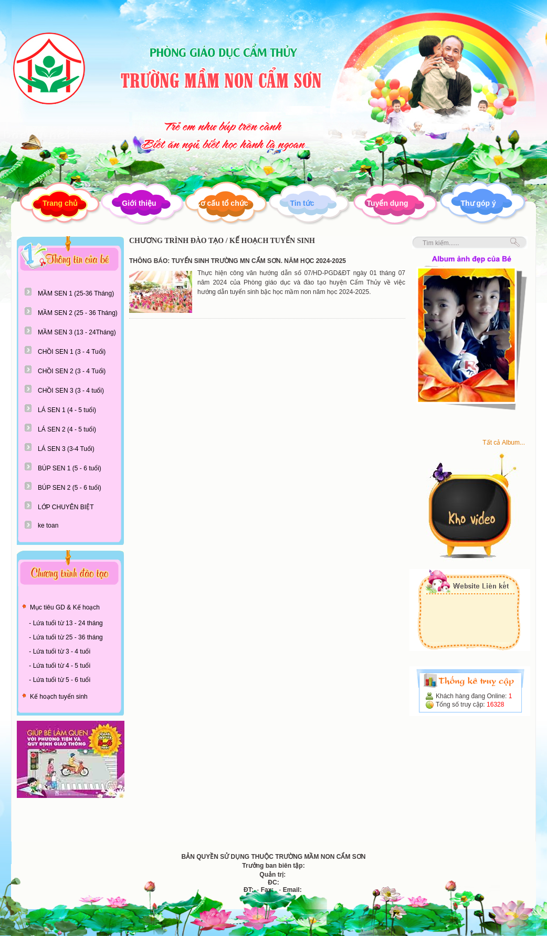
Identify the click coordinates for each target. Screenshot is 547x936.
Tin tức (302, 203)
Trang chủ (60, 203)
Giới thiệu (139, 203)
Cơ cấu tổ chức (221, 203)
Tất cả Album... (503, 442)
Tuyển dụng (387, 203)
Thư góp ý (478, 203)
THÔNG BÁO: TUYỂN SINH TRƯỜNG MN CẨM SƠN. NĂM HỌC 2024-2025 (237, 261)
